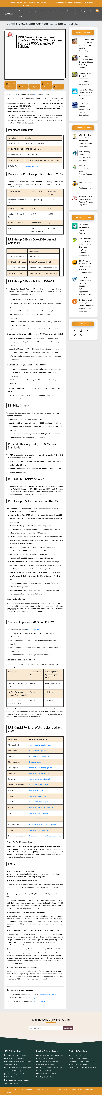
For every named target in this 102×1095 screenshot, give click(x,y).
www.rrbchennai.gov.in (39, 773)
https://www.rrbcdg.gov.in (40, 768)
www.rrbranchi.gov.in (38, 819)
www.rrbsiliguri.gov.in (38, 830)
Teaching (51, 11)
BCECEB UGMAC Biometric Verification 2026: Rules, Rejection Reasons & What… (86, 78)
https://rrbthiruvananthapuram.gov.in (45, 836)
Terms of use (72, 1089)
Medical (42, 11)
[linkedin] (87, 330)
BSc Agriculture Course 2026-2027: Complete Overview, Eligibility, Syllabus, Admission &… (85, 247)
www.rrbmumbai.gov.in (39, 802)
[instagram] (81, 330)
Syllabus (22, 87)
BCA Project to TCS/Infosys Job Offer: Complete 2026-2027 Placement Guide (85, 266)
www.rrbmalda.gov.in (38, 796)
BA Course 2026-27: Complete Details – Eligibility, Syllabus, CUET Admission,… (86, 305)
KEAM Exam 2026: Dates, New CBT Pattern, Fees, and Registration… (86, 200)
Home (8, 24)
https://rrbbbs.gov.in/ (38, 762)
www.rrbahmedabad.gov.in (41, 745)
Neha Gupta (10, 94)
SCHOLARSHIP (22, 2)
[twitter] (74, 335)
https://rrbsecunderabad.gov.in (42, 824)
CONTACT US (41, 2)
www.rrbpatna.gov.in (38, 813)
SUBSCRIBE (68, 1028)
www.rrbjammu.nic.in (38, 785)
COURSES (32, 2)
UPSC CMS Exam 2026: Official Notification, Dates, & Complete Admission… (86, 140)
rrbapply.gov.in (32, 166)
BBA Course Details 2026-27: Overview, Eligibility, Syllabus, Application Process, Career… (85, 286)
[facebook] (74, 330)
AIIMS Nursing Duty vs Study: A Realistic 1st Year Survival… (86, 156)
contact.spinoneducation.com (86, 1067)
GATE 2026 (69, 2)
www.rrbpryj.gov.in (37, 750)
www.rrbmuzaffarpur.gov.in (41, 807)
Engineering (31, 11)
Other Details (58, 87)
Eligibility (34, 87)
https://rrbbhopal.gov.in (39, 756)
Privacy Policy (62, 1089)
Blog (83, 11)
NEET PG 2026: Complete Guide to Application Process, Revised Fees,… (86, 171)
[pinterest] (81, 335)
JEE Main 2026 (88, 2)
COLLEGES (12, 2)
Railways (61, 11)
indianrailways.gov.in (48, 994)
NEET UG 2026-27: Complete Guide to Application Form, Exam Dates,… (86, 186)
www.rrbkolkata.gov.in (39, 790)
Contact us (89, 1089)
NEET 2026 (60, 2)
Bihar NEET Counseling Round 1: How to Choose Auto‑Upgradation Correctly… (86, 62)
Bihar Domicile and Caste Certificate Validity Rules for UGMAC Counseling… (86, 45)
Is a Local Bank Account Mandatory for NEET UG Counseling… (85, 109)
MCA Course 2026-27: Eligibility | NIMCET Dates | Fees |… (86, 229)
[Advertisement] (40, 63)
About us (81, 1089)
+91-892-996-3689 (81, 1064)
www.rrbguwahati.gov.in (40, 779)
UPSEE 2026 (78, 2)
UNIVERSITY (27, 5)
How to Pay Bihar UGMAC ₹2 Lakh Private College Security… (86, 94)
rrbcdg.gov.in (33, 998)
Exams (70, 11)
